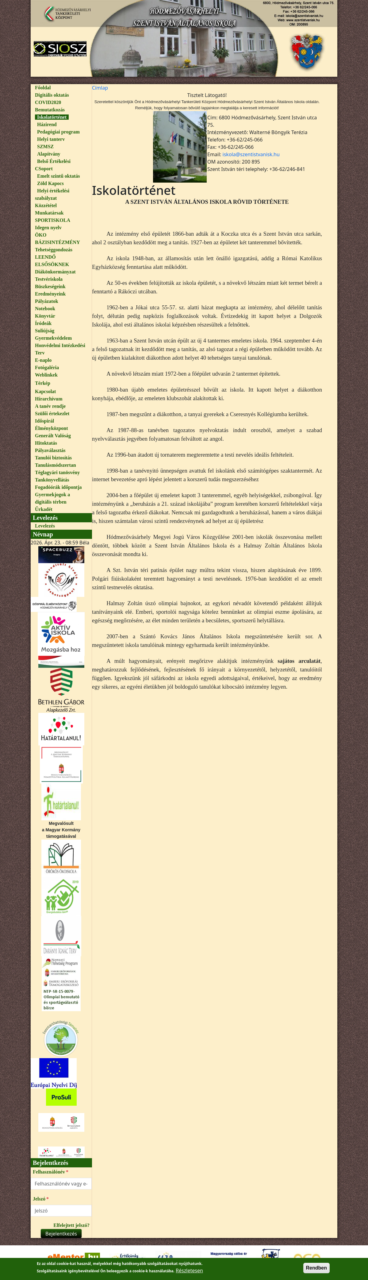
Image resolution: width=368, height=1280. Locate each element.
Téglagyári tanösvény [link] (57, 472)
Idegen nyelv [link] (48, 227)
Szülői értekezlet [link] (52, 413)
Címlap (100, 87)
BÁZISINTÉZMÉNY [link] (57, 242)
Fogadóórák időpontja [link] (58, 487)
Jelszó (39, 1198)
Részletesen (189, 1272)
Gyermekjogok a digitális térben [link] (52, 498)
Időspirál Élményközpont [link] (51, 424)
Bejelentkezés (61, 1233)
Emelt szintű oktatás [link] (58, 176)
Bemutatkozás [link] (50, 109)
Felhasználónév (49, 1171)
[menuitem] (61, 87)
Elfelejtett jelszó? (71, 1225)
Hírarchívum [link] (48, 398)
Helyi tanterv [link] (51, 139)
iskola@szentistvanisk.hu (251, 154)
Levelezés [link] (45, 525)
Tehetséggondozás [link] (53, 249)
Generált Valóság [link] (53, 435)
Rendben (316, 1269)
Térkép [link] (42, 383)
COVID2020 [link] (48, 102)
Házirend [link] (47, 124)
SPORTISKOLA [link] (52, 220)
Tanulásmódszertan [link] (55, 465)
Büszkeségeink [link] (50, 286)
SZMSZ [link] (45, 146)
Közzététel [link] (46, 205)
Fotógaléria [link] (47, 367)
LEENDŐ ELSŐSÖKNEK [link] (52, 260)
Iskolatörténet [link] (52, 117)
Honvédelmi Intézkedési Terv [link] (60, 349)
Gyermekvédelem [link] (53, 338)
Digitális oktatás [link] (52, 95)
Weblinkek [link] (46, 374)
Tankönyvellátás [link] (52, 479)
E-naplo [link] (43, 360)
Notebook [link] (45, 308)
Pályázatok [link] (46, 301)
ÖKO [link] (40, 235)
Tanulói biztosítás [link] (53, 457)
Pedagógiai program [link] (58, 131)
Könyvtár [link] (45, 316)
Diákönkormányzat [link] (55, 271)
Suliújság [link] (44, 330)
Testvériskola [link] (49, 279)
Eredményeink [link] (50, 293)
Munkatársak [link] (49, 212)
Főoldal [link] (43, 87)
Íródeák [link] (43, 323)
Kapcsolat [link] (45, 391)
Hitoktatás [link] (46, 443)
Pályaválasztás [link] (50, 450)
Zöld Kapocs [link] (50, 183)
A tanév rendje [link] (50, 406)
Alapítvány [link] (48, 154)
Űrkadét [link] (43, 509)
